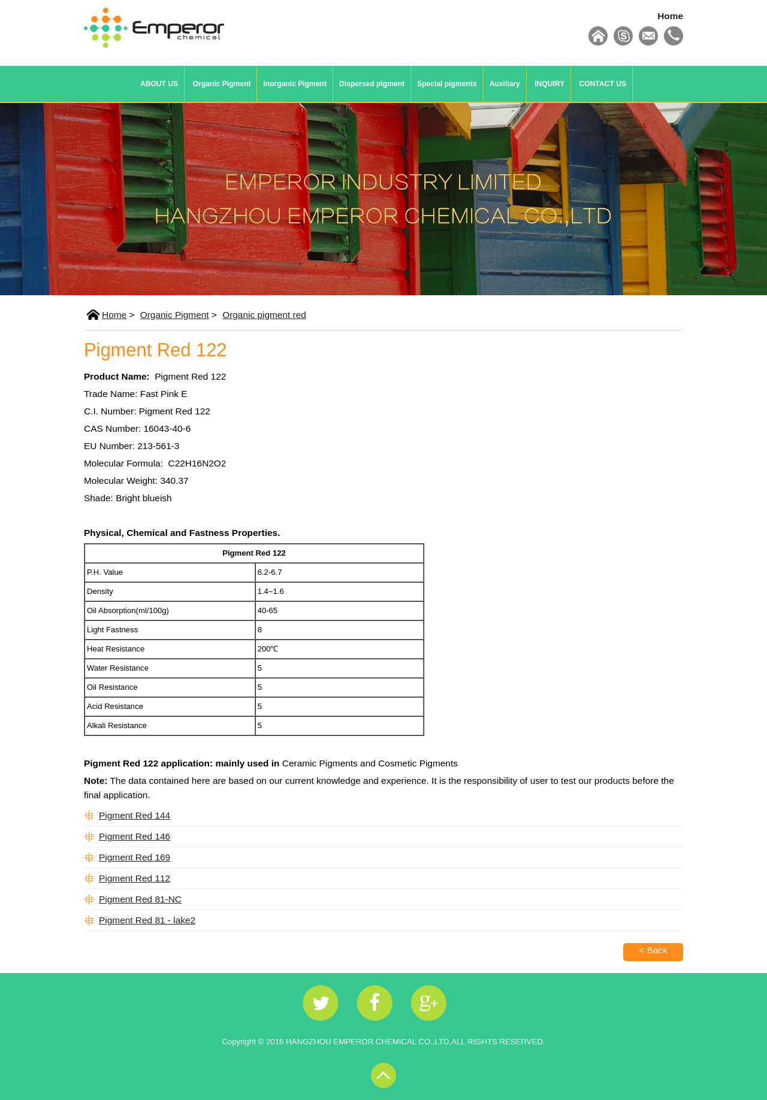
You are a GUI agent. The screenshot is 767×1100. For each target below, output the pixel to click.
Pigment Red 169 (134, 857)
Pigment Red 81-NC (140, 899)
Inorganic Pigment (295, 84)
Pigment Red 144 (134, 815)
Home (670, 16)
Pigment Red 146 (134, 836)
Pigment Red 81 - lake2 (147, 920)
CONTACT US (602, 84)
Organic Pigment (222, 84)
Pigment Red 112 (134, 878)
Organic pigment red (264, 315)
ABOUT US (159, 84)
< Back (653, 950)
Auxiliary (505, 84)
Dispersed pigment (371, 84)
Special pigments (447, 84)
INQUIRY (549, 84)
